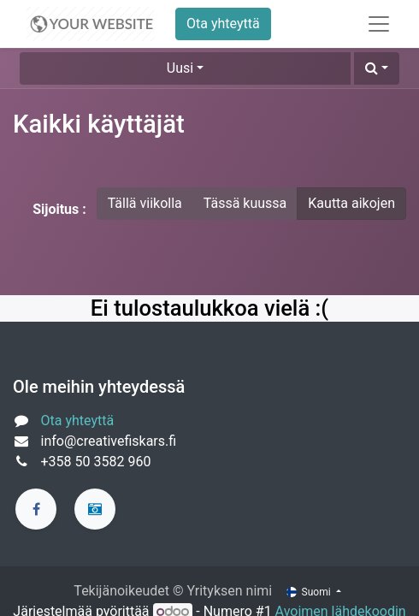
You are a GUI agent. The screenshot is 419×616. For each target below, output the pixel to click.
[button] (376, 68)
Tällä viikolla (145, 203)
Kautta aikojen (351, 203)
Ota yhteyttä (223, 23)
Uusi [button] (180, 68)
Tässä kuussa (245, 203)
